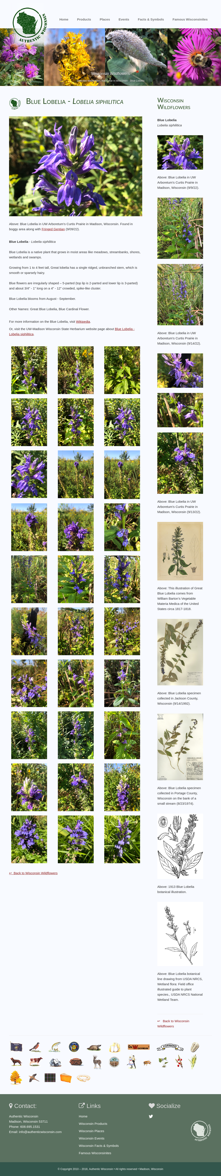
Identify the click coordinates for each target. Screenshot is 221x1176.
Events (124, 19)
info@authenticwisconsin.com (40, 1132)
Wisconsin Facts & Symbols (99, 1145)
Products (84, 19)
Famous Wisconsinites (95, 1153)
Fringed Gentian (53, 229)
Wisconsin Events (91, 1138)
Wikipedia (83, 321)
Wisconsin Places (91, 1131)
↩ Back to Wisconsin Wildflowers (33, 873)
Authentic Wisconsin (101, 1169)
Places (105, 19)
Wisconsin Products (93, 1123)
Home (63, 19)
